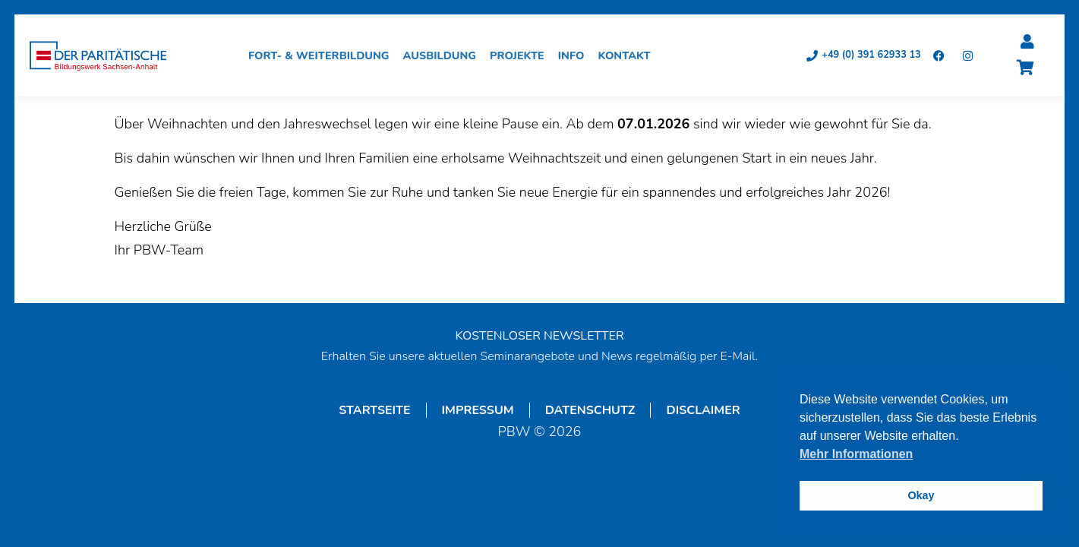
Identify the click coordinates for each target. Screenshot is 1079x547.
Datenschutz (590, 411)
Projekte (521, 56)
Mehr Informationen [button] (856, 453)
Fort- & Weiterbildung (322, 56)
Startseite (374, 411)
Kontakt (628, 56)
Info (575, 56)
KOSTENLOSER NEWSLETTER (539, 336)
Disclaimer (703, 411)
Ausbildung (443, 56)
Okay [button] (920, 495)
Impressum (478, 411)
